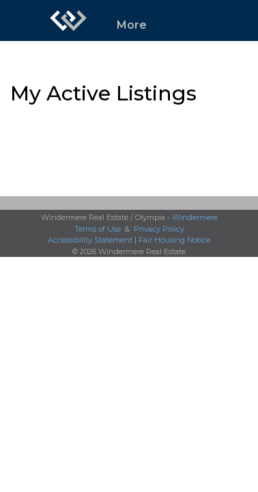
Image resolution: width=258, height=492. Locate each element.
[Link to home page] (68, 20)
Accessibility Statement (90, 240)
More (132, 24)
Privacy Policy (159, 229)
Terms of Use (97, 229)
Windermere (195, 217)
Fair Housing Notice (174, 240)
